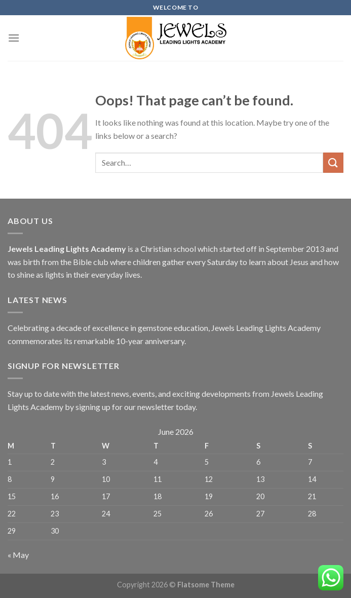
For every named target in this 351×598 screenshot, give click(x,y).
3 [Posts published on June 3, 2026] (104, 462)
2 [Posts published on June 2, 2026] (53, 462)
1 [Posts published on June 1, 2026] (10, 462)
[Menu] (14, 37)
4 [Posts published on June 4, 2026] (155, 462)
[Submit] (333, 162)
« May (18, 554)
